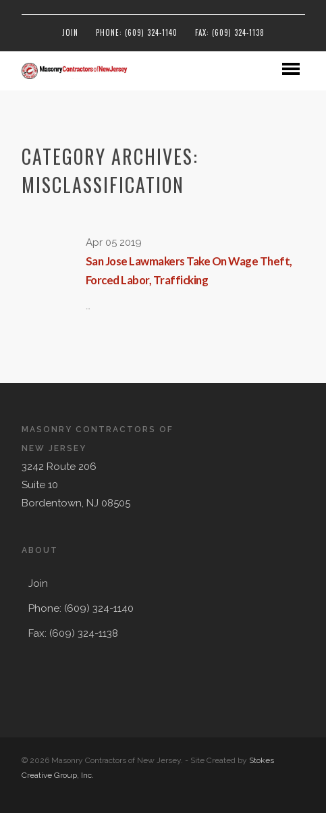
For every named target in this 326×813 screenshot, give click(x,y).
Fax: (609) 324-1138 (230, 32)
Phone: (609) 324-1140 (137, 32)
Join (70, 32)
